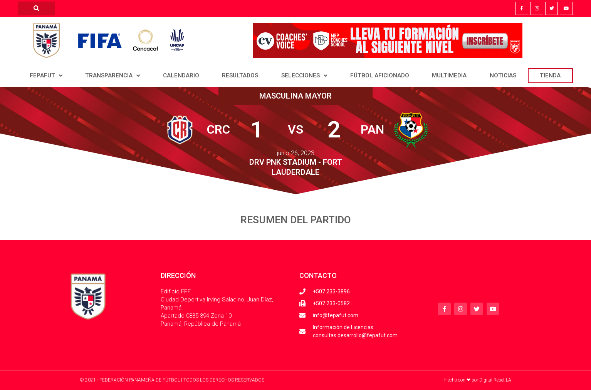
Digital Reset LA (495, 380)
